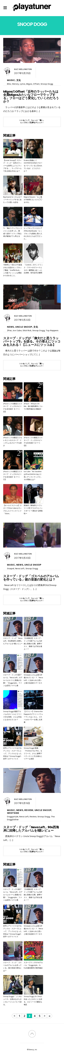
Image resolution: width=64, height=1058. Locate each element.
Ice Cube (17, 330)
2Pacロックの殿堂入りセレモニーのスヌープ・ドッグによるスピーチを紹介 (12, 441)
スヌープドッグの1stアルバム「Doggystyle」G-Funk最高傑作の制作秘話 (33, 965)
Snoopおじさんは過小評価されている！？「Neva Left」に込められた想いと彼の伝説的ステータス (33, 679)
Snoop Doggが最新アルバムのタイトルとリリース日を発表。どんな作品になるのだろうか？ (12, 715)
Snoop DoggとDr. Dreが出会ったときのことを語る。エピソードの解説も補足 (33, 1000)
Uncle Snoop (23, 326)
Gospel (10, 568)
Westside (13, 813)
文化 (18, 80)
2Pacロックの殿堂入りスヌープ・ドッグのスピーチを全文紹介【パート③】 (33, 441)
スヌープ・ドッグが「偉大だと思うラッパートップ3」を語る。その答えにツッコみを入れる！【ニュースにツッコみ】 (32, 341)
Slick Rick (27, 330)
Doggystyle (12, 816)
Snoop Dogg (47, 84)
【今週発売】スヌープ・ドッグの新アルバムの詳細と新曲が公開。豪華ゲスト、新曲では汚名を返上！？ (33, 643)
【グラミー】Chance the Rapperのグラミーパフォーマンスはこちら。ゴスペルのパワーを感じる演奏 (33, 716)
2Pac (9, 330)
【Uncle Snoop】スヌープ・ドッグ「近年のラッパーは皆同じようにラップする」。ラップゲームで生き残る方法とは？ (12, 165)
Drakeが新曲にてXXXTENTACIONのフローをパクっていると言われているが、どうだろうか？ (33, 165)
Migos (29, 84)
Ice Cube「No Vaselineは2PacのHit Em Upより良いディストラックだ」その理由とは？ (33, 475)
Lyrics (22, 84)
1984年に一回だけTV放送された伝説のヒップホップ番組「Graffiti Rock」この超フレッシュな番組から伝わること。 (12, 270)
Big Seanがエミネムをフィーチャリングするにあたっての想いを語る (12, 199)
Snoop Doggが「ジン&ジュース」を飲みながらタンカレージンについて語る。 (12, 1000)
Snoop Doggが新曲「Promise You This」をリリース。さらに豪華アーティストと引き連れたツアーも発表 (33, 753)
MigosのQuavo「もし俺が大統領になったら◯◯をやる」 (33, 199)
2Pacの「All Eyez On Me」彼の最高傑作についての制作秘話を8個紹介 (33, 406)
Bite (9, 84)
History (15, 84)
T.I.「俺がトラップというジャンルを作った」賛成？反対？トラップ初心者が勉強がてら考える (12, 232)
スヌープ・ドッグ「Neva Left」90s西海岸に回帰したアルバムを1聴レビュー (12, 641)
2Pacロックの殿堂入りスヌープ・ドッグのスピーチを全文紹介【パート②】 (12, 407)
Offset (36, 84)
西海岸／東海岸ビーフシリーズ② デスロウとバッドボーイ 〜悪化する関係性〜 (33, 509)
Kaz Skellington (23, 69)
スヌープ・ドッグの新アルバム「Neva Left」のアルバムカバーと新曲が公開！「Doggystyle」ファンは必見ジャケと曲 (12, 680)
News (10, 326)
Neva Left (20, 568)
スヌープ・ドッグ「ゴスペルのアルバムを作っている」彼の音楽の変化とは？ (31, 578)
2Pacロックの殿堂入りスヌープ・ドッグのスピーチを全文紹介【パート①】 (12, 475)
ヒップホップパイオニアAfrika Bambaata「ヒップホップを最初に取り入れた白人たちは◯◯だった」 (33, 233)
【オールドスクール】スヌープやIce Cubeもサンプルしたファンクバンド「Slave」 (12, 509)
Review (28, 810)
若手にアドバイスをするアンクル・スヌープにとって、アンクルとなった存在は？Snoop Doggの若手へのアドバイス (12, 753)
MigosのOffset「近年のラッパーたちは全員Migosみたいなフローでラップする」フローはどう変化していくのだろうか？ (31, 96)
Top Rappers (52, 330)
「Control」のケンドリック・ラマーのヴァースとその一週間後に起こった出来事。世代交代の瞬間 (33, 269)
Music (11, 80)
